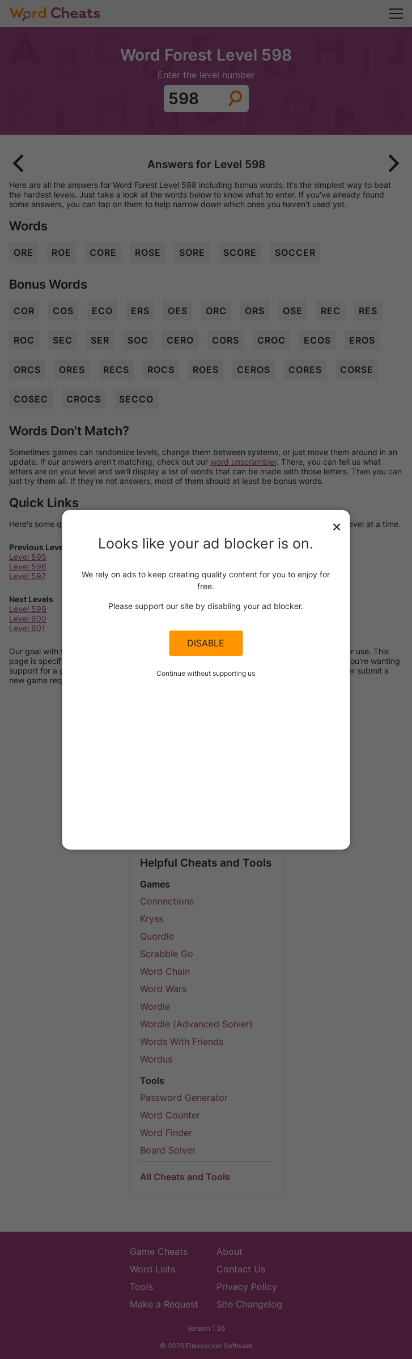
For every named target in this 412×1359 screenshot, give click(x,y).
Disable (205, 643)
